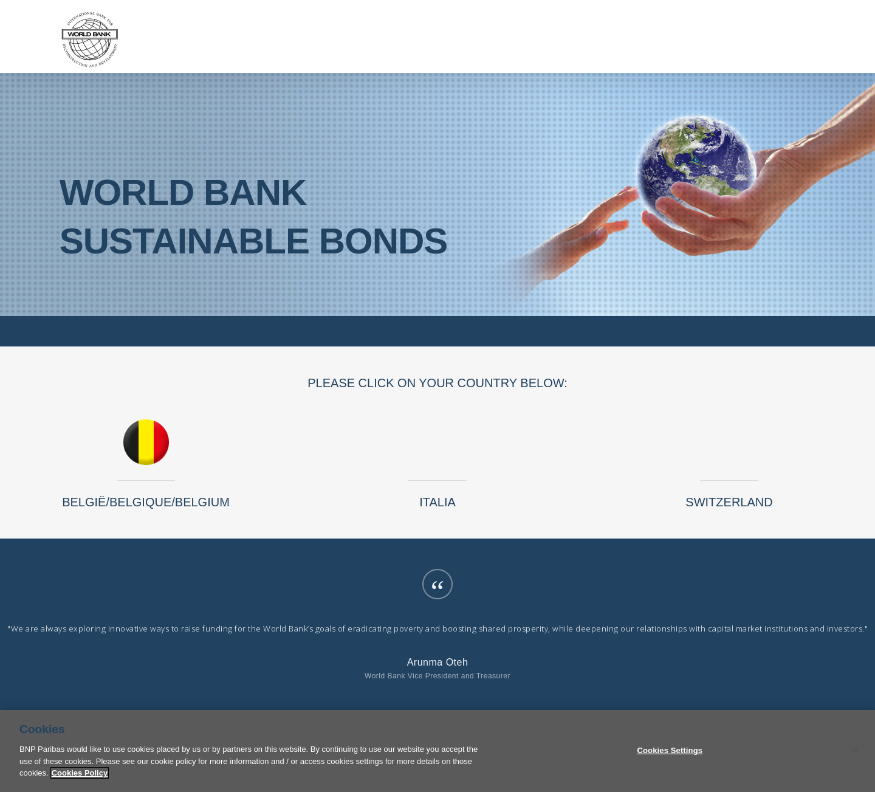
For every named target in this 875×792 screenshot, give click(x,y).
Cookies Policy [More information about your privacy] (80, 781)
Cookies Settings (670, 758)
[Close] (855, 758)
